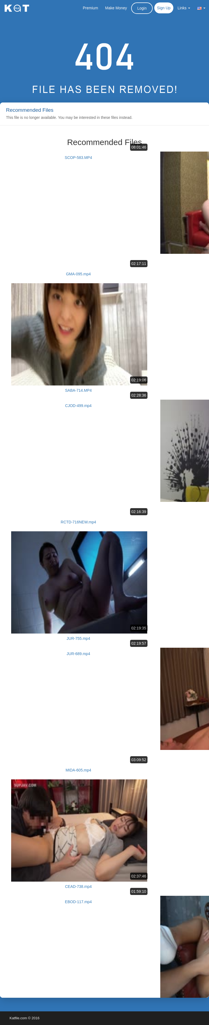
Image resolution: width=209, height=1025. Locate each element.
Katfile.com (18, 1018)
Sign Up (164, 8)
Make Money (116, 8)
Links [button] (184, 8)
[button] (201, 7)
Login (141, 8)
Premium (90, 8)
